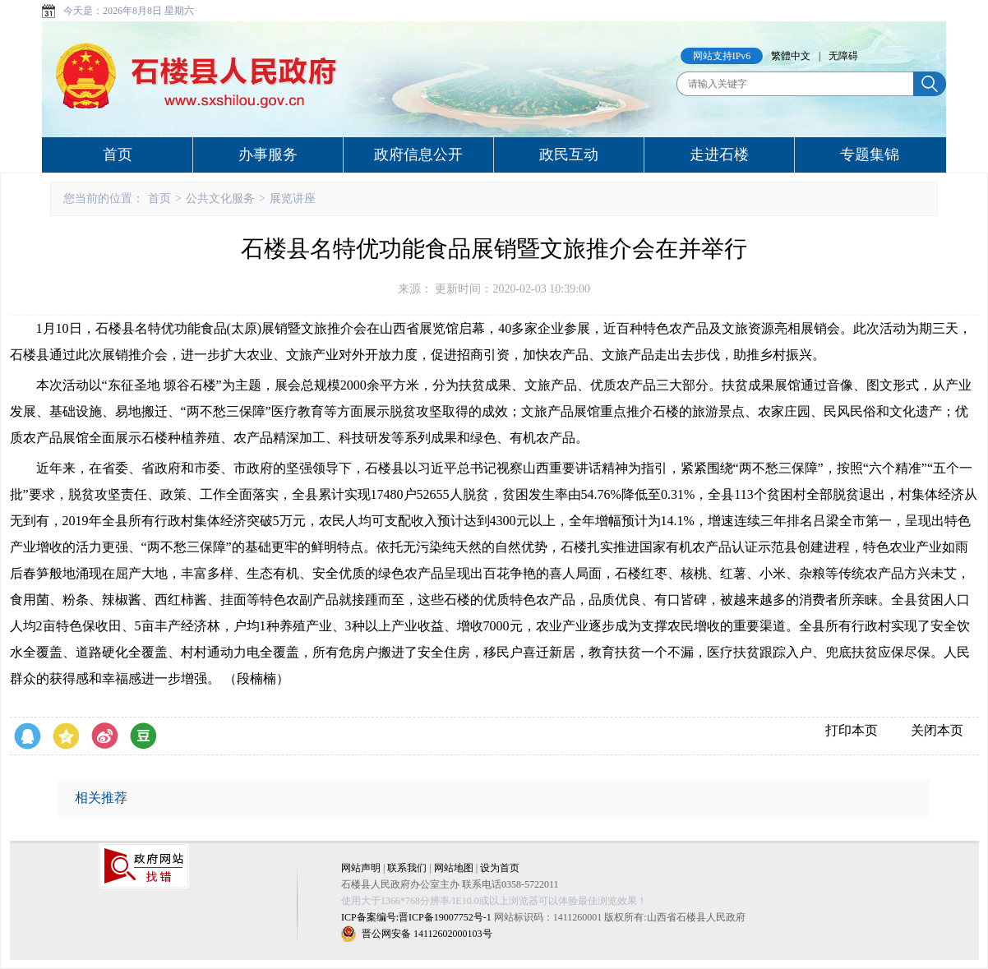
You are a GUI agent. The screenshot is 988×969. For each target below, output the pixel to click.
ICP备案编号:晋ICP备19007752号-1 (416, 917)
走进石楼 (719, 154)
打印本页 (851, 730)
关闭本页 (937, 730)
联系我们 (407, 868)
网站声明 (361, 868)
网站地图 (453, 868)
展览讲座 (293, 198)
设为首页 (499, 868)
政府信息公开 (418, 154)
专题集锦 (869, 154)
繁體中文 (790, 56)
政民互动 (568, 154)
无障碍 (843, 56)
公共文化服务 (220, 198)
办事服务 (268, 154)
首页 (117, 154)
